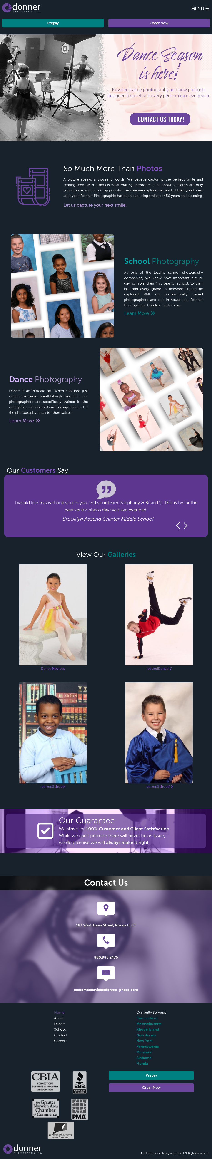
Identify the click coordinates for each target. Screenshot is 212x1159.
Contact (60, 1035)
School (60, 1029)
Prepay (53, 23)
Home (59, 1012)
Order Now (159, 23)
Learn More (139, 313)
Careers (60, 1041)
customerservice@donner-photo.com (106, 990)
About (59, 1018)
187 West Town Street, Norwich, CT (106, 925)
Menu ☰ (200, 8)
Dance (59, 1024)
